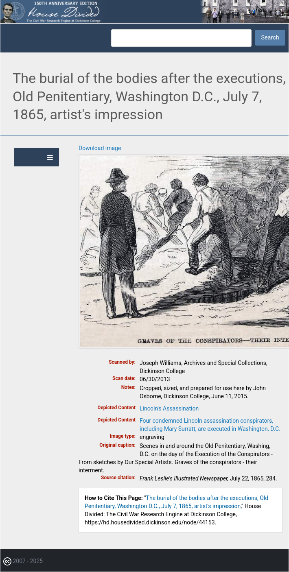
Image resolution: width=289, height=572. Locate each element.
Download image (100, 148)
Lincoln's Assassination (169, 408)
